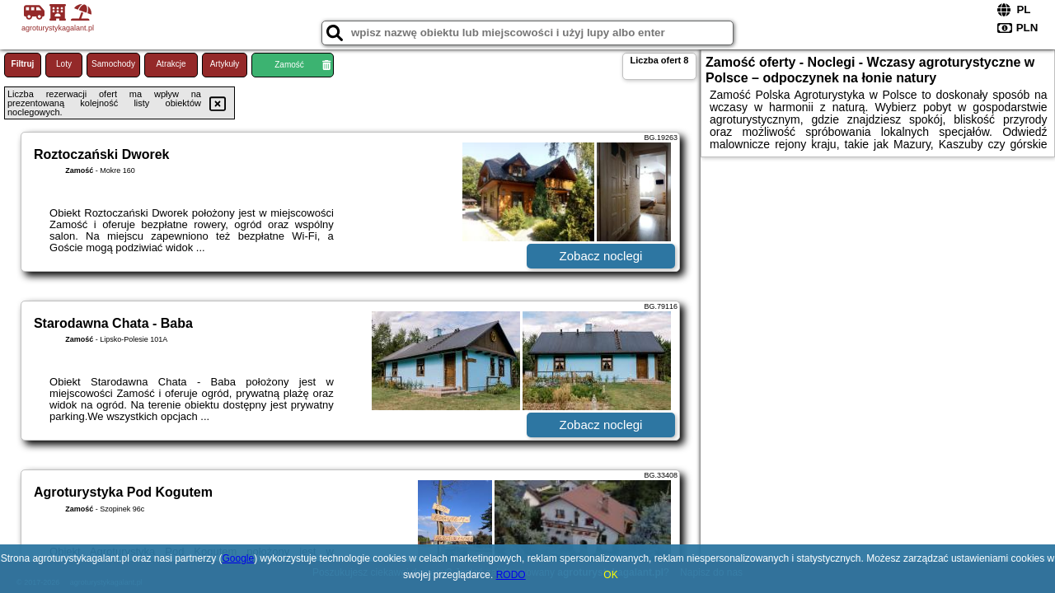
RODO (511, 575)
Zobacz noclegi (601, 256)
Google (239, 558)
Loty (64, 63)
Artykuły (225, 63)
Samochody (113, 63)
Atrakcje (170, 63)
